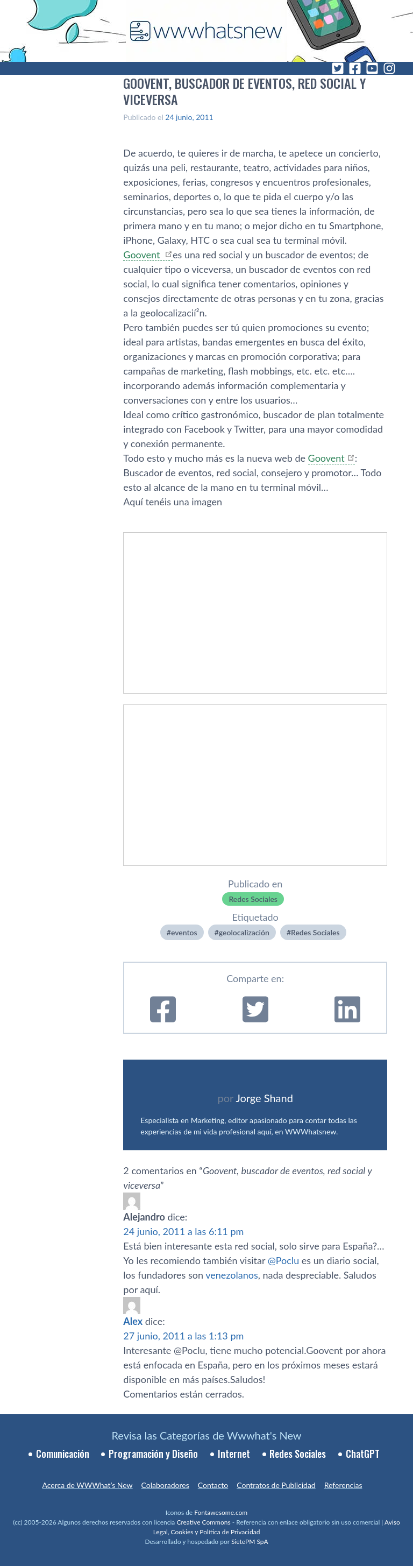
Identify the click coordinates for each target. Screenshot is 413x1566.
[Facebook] (354, 68)
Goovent (142, 254)
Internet (234, 1454)
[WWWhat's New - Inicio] (206, 31)
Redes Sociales (253, 899)
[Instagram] (389, 68)
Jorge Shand (264, 1097)
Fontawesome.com (220, 1512)
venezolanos (231, 1275)
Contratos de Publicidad (276, 1485)
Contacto (213, 1485)
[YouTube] (372, 68)
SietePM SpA (249, 1541)
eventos (184, 932)
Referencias (343, 1485)
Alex (133, 1321)
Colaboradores (165, 1485)
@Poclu (283, 1260)
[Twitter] (337, 68)
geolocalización (244, 932)
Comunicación (62, 1454)
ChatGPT (363, 1454)
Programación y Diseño (153, 1454)
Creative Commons (203, 1522)
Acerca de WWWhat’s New (87, 1485)
